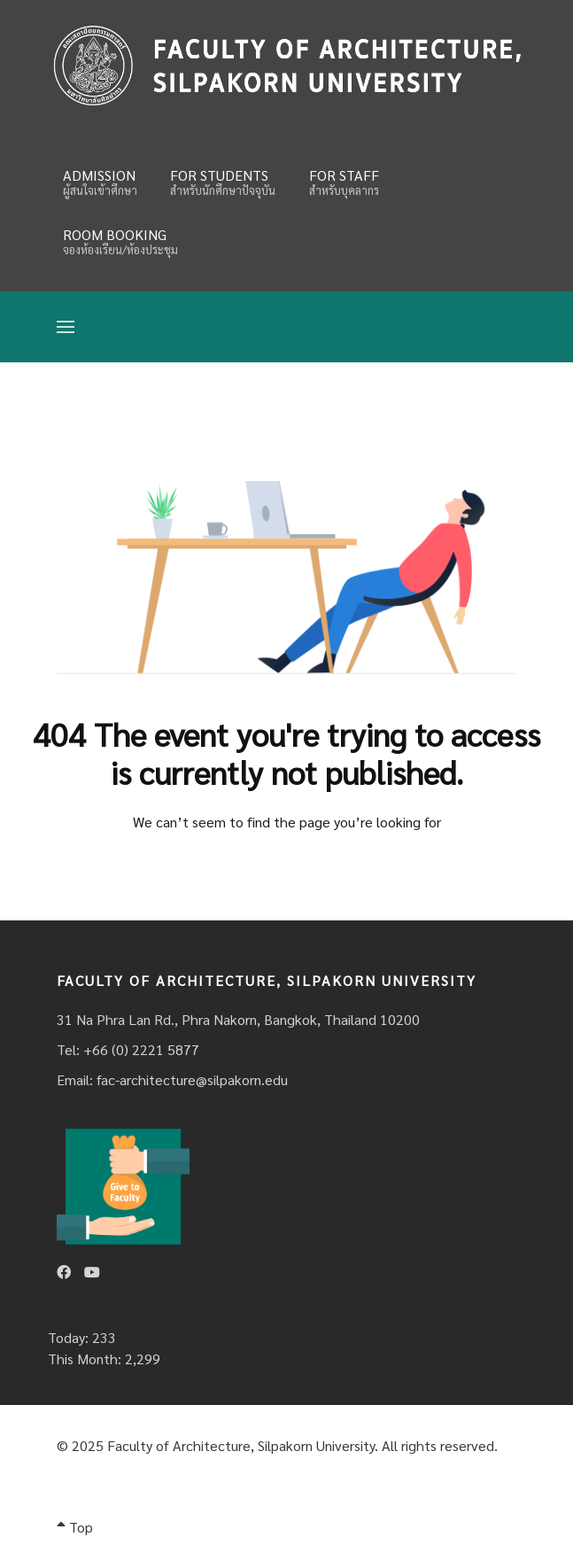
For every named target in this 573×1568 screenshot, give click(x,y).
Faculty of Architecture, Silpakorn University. (242, 1445)
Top (75, 1527)
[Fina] (286, 65)
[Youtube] (92, 1271)
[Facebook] (64, 1271)
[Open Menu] (65, 326)
